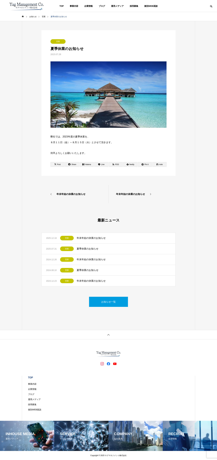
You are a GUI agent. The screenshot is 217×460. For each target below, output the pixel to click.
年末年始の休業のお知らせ (91, 238)
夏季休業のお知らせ (87, 248)
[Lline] (101, 164)
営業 (58, 41)
